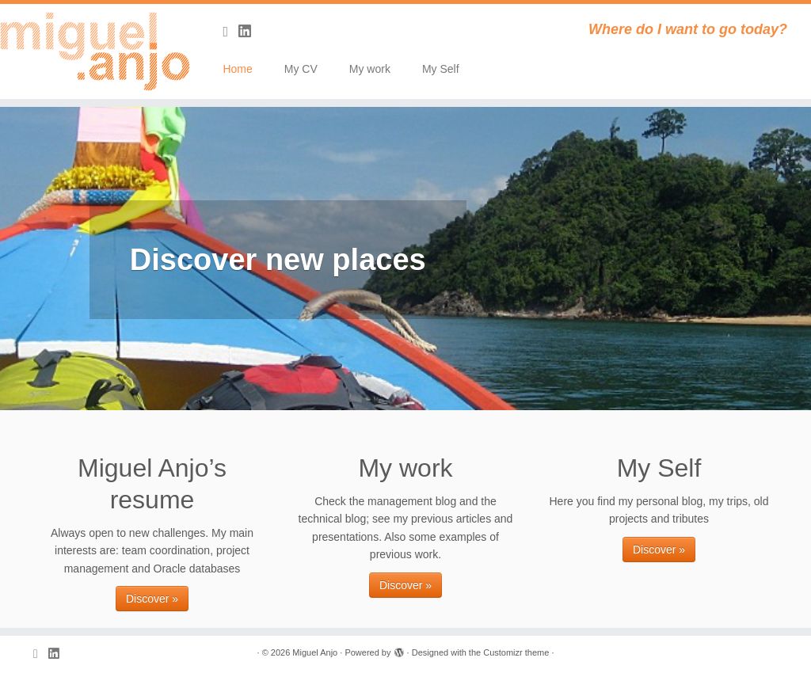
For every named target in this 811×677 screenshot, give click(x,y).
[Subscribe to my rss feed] (230, 32)
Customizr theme (516, 652)
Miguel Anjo (314, 652)
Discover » (152, 598)
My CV (301, 69)
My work (369, 69)
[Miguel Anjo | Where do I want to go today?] (95, 51)
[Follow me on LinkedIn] (249, 32)
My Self (440, 69)
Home (237, 69)
